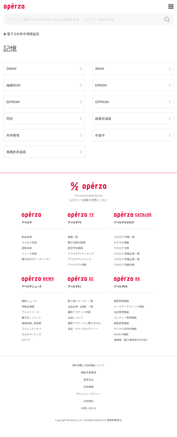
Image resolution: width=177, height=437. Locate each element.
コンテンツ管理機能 (125, 317)
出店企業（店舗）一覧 (80, 306)
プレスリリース (30, 312)
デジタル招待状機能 (125, 328)
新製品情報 (28, 306)
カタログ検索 (29, 242)
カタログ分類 (121, 248)
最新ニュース (29, 301)
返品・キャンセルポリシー (83, 328)
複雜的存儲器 (16, 152)
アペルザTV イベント (79, 259)
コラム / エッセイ (31, 328)
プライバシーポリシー (88, 394)
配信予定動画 (75, 248)
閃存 (9, 118)
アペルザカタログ (124, 222)
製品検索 (27, 237)
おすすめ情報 (121, 242)
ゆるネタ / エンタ (31, 334)
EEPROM (13, 102)
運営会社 (88, 379)
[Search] (88, 19)
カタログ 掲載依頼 (124, 264)
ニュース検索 (29, 253)
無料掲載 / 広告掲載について (88, 365)
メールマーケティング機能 (129, 306)
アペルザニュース (32, 286)
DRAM (11, 69)
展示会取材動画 (77, 242)
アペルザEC (74, 286)
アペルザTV (74, 222)
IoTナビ (26, 340)
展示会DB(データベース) (36, 259)
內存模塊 (12, 135)
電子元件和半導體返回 (23, 34)
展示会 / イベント (31, 317)
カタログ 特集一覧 (124, 237)
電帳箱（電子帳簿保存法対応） (131, 340)
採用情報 (88, 386)
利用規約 (88, 401)
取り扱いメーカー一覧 (80, 301)
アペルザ (27, 222)
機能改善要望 (88, 372)
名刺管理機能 (121, 312)
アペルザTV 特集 (77, 264)
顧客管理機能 (121, 301)
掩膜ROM (13, 85)
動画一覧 (73, 237)
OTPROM (102, 102)
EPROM (101, 85)
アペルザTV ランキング (81, 253)
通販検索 (27, 248)
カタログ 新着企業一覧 (127, 259)
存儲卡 (100, 135)
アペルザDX (120, 286)
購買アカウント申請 (79, 312)
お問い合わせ (88, 408)
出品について (75, 317)
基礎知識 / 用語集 (31, 323)
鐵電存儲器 (103, 118)
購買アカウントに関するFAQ (84, 323)
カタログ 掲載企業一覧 (127, 253)
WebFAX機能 (121, 334)
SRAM (99, 69)
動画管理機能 (121, 323)
